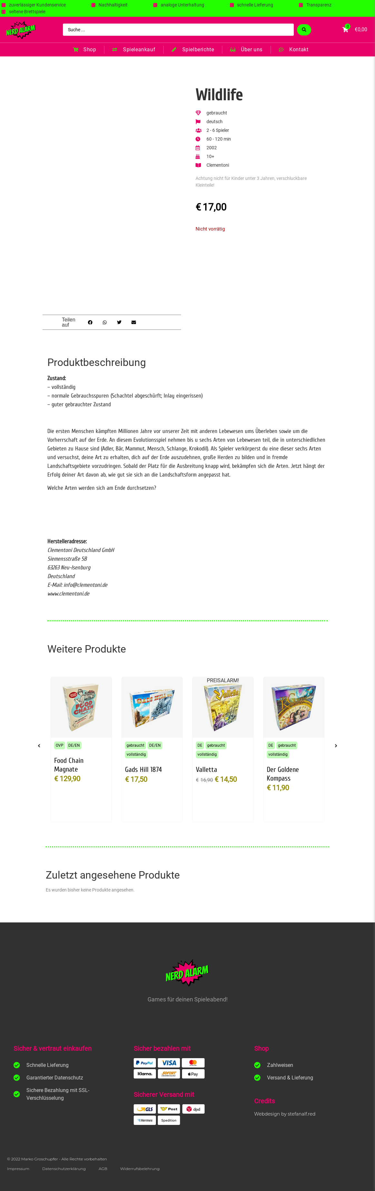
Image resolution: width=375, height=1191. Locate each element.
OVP (59, 745)
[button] (90, 322)
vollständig (136, 754)
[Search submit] (304, 29)
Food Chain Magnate (68, 764)
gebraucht (135, 745)
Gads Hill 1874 (143, 769)
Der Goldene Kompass (283, 773)
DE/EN (74, 745)
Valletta (206, 769)
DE (199, 745)
